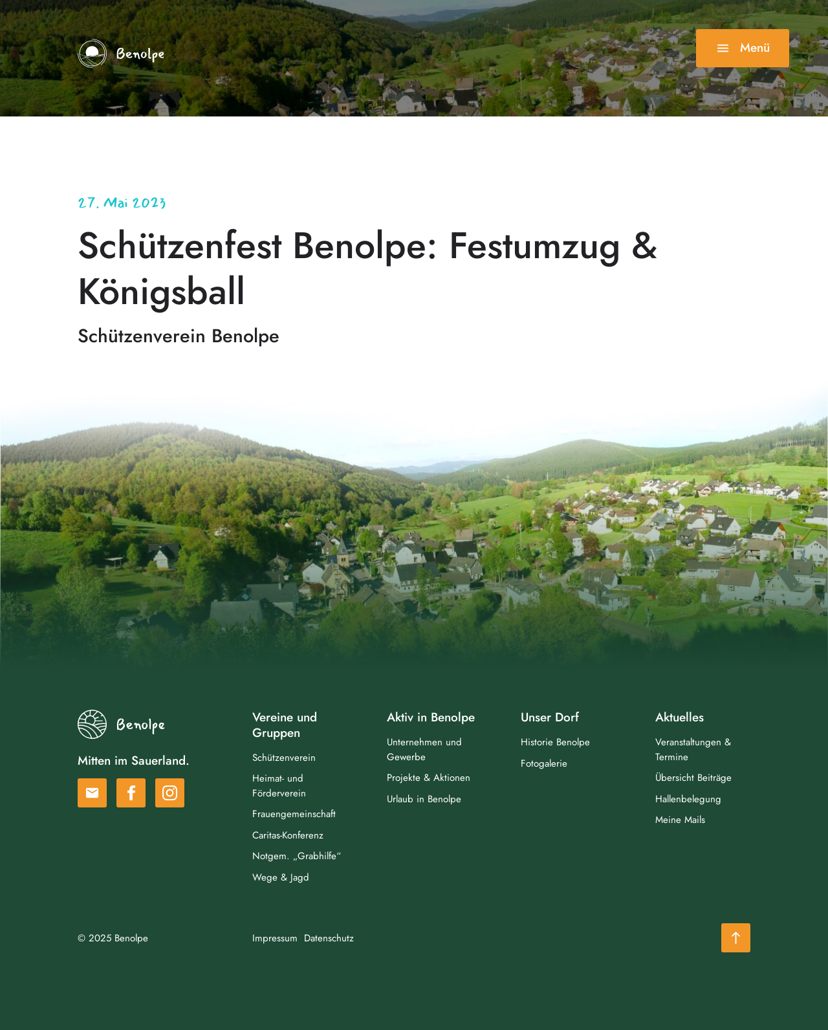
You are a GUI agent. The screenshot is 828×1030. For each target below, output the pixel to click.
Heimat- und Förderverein (279, 785)
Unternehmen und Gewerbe (424, 749)
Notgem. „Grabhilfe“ (296, 856)
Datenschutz (329, 938)
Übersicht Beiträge (693, 778)
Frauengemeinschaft (294, 814)
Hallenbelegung (688, 799)
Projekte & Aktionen (428, 778)
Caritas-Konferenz (287, 835)
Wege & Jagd (280, 877)
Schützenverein (284, 758)
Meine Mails (680, 820)
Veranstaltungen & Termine (693, 749)
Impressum (275, 938)
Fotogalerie (544, 763)
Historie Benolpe (555, 742)
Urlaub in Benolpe (424, 799)
